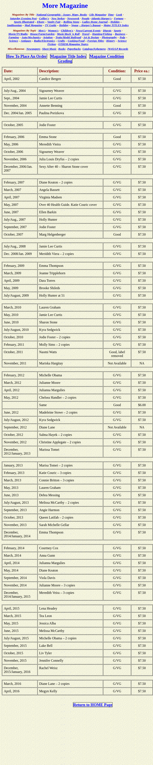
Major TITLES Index (116, 25)
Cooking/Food (76, 40)
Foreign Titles (95, 40)
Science (13, 40)
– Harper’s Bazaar (90, 25)
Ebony (41, 21)
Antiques (26, 40)
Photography (109, 37)
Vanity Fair (54, 21)
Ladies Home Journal (95, 21)
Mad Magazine (33, 25)
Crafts (61, 40)
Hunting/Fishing (102, 34)
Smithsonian (14, 25)
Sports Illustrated (24, 21)
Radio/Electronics (44, 40)
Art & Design (91, 37)
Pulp (122, 37)
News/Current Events (88, 30)
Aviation (48, 37)
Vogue (75, 25)
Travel (85, 34)
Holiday (115, 21)
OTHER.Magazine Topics (73, 44)
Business (120, 34)
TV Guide (50, 25)
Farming (13, 37)
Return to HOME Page (92, 704)
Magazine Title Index (68, 56)
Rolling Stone (71, 21)
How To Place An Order (26, 56)
